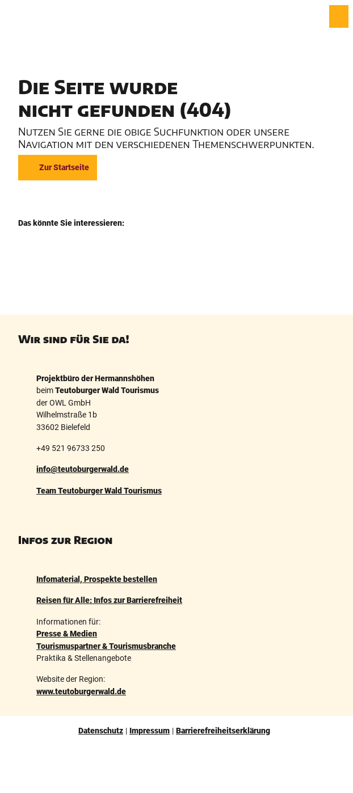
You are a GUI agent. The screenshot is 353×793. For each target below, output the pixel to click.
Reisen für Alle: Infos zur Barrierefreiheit (109, 600)
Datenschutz (100, 730)
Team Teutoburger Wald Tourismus (99, 490)
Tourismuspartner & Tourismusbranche (106, 646)
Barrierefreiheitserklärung (223, 730)
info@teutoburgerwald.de (82, 469)
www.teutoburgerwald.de (81, 691)
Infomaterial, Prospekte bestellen (96, 579)
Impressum (149, 730)
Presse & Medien (66, 633)
